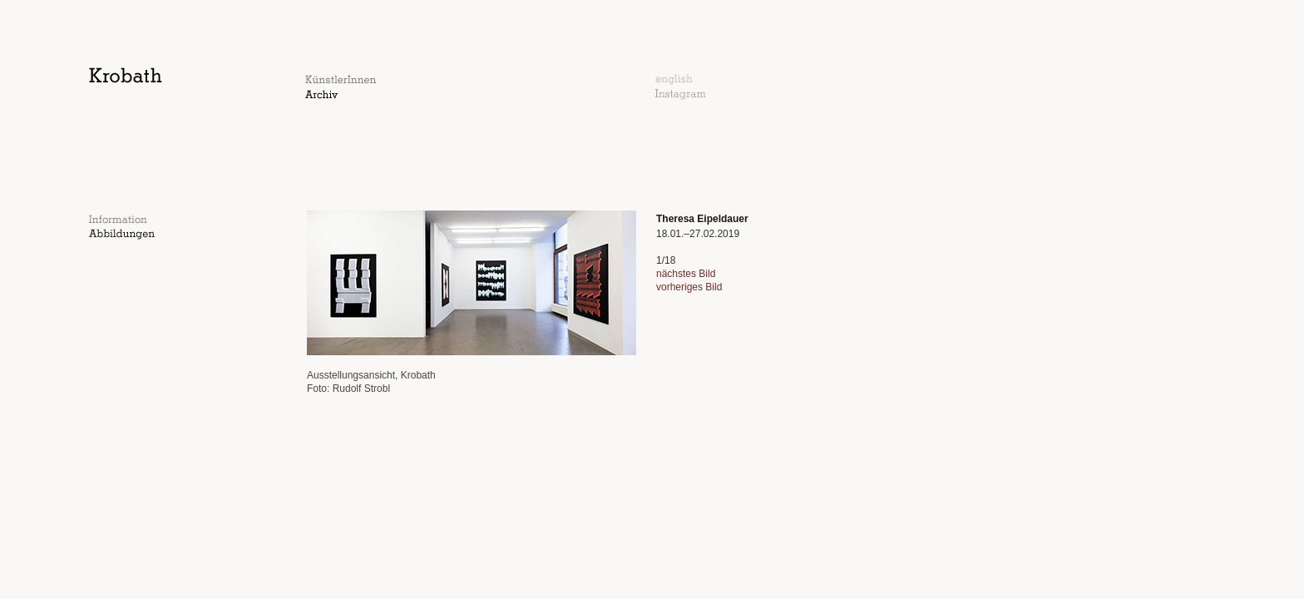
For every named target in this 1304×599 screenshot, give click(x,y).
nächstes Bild (685, 274)
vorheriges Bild (689, 287)
